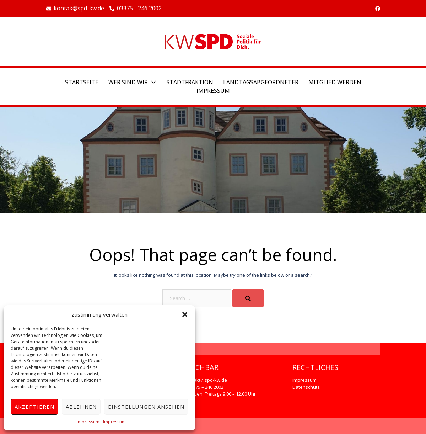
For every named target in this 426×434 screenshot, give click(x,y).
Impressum (88, 422)
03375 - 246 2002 (135, 8)
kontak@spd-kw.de (75, 8)
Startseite (81, 82)
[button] (184, 314)
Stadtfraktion (189, 82)
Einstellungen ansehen (146, 406)
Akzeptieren (34, 406)
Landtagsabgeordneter (260, 82)
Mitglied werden (334, 82)
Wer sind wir (128, 82)
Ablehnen (81, 406)
